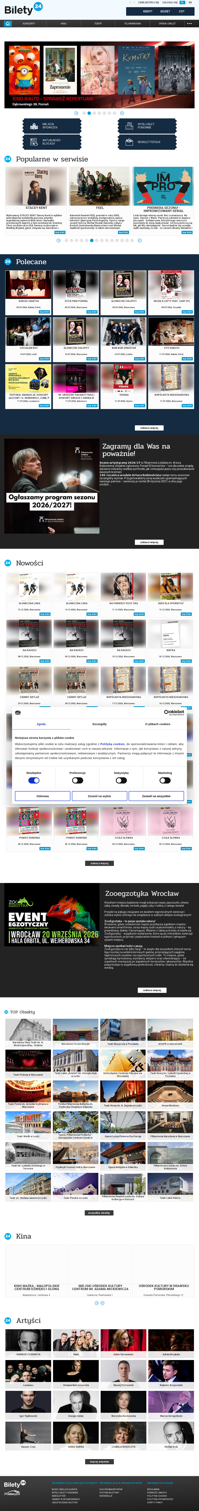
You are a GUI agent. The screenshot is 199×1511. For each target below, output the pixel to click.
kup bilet (60, 232)
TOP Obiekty (22, 1012)
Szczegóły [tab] (99, 724)
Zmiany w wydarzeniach (66, 1499)
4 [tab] (99, 113)
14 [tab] (132, 241)
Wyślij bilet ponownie (65, 1492)
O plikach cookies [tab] (157, 724)
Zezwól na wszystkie (156, 796)
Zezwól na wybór (99, 796)
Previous (76, 113)
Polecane (31, 261)
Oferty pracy (155, 1502)
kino (63, 23)
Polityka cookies (157, 1496)
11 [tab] (117, 241)
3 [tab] (94, 113)
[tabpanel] (99, 74)
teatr (98, 23)
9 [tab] (107, 241)
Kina (23, 1236)
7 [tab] (115, 113)
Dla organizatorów (111, 1489)
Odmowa (43, 796)
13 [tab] (127, 241)
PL (182, 2)
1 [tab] (84, 113)
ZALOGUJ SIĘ (170, 2)
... (189, 23)
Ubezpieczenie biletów (65, 1502)
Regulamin (153, 1489)
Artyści (28, 1320)
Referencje (106, 1496)
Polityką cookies (112, 743)
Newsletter (58, 1496)
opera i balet (167, 23)
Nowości (29, 563)
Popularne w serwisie (52, 159)
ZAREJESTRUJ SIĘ (148, 2)
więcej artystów (99, 1461)
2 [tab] (89, 113)
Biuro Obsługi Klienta (64, 1489)
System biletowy (109, 1492)
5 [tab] (104, 113)
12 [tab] (122, 241)
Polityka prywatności (160, 1499)
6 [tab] (110, 113)
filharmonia (133, 23)
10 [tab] (112, 241)
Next (122, 113)
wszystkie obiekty (99, 1212)
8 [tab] (102, 241)
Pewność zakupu (157, 1492)
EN (190, 2)
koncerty (29, 23)
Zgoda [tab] (41, 724)
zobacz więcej (149, 427)
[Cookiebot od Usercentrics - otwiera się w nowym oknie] (167, 713)
